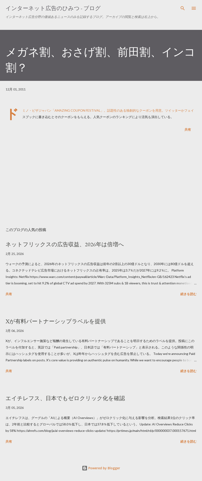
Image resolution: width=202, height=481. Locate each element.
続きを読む (188, 294)
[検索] (182, 8)
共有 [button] (188, 129)
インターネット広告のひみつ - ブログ (53, 8)
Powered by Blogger (101, 468)
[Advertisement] (101, 180)
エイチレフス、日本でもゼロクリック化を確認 (65, 398)
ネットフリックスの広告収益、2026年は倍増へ (65, 244)
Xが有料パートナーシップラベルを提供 (56, 321)
